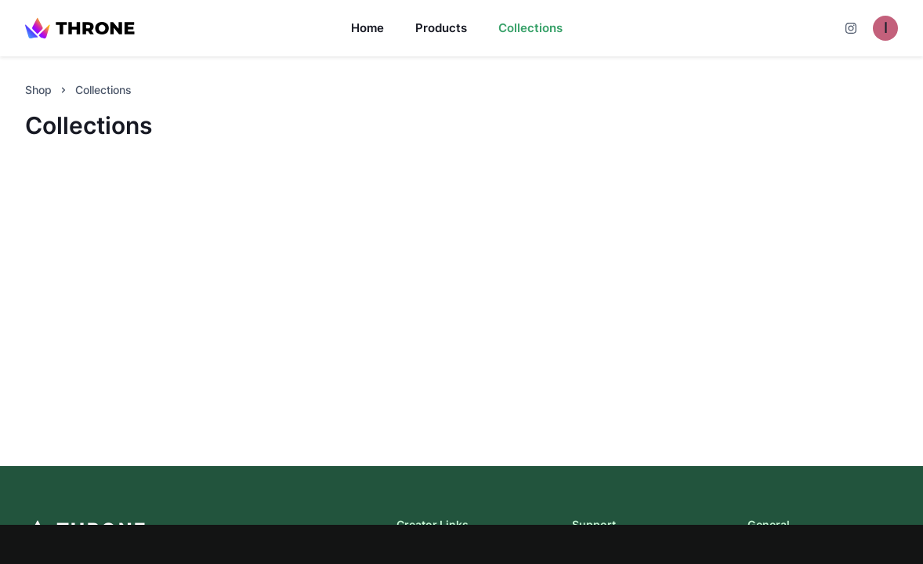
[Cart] (851, 28)
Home (367, 27)
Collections (530, 27)
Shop (38, 89)
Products (441, 27)
